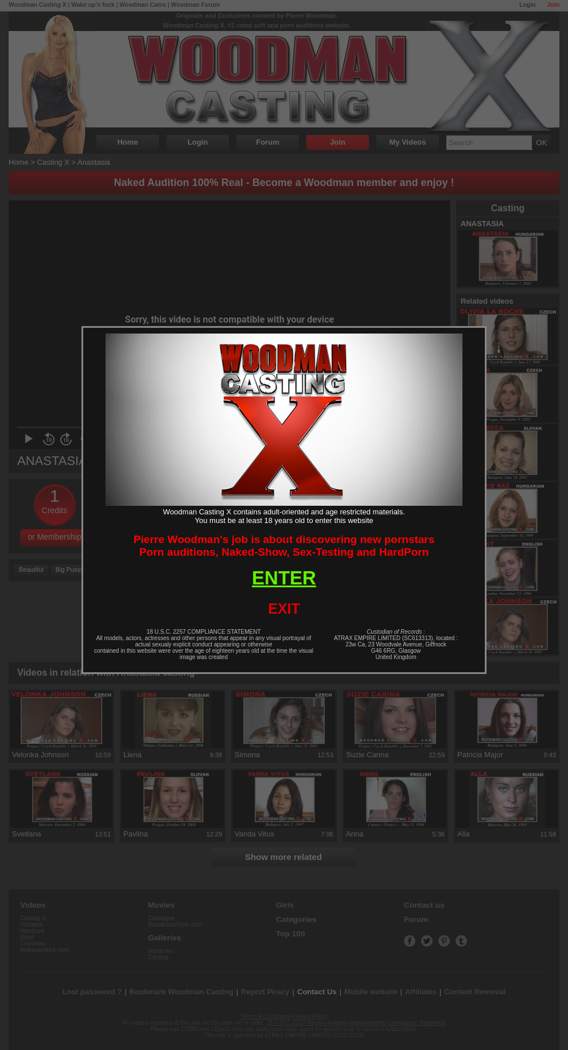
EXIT (284, 608)
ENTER (284, 577)
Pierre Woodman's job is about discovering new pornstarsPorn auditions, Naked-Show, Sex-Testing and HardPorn (284, 545)
